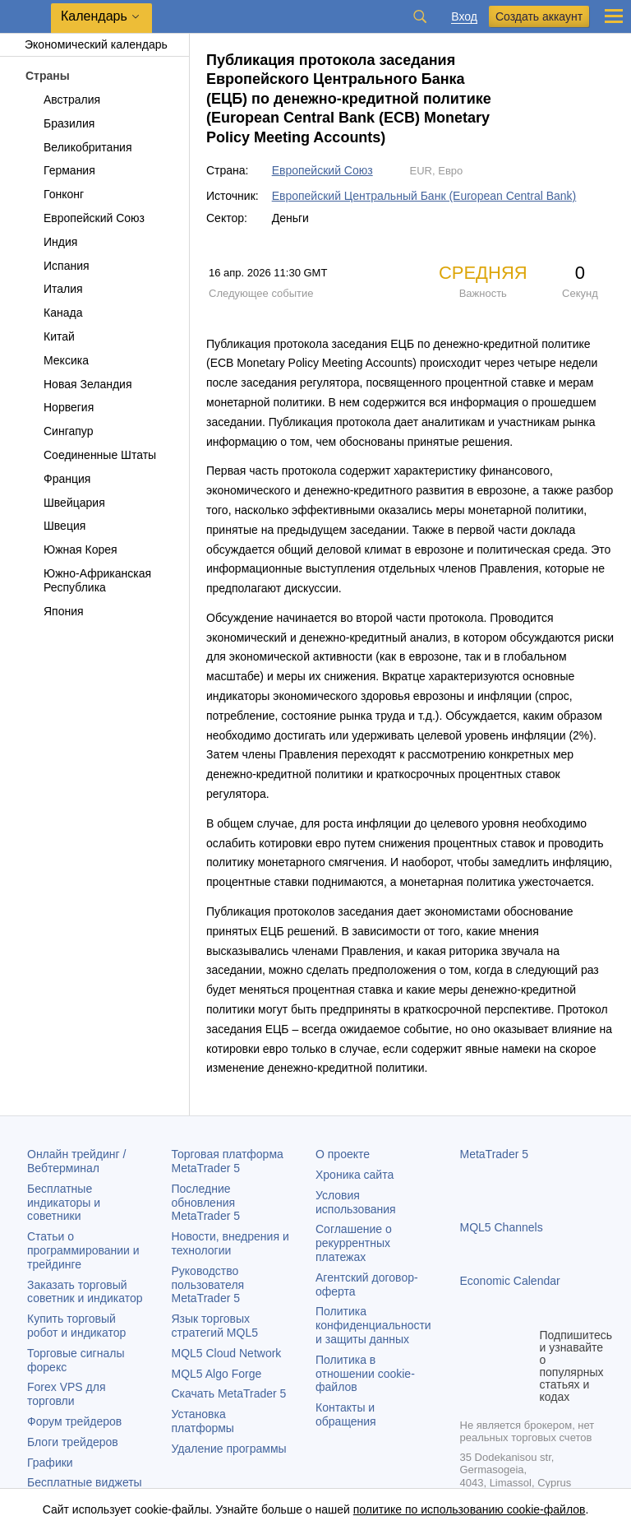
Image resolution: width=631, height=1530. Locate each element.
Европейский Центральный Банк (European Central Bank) (424, 195)
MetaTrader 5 (494, 1154)
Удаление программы (229, 1448)
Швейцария (65, 502)
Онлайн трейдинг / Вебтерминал (76, 1161)
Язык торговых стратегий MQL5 (215, 1325)
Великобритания (78, 147)
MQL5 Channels (501, 1227)
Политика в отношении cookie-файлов (365, 1373)
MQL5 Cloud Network (227, 1353)
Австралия (62, 99)
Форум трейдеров (74, 1421)
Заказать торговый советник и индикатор (85, 1291)
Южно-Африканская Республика (88, 580)
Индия (51, 241)
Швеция (55, 525)
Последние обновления (206, 1202)
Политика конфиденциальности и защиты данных (373, 1325)
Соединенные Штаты (90, 454)
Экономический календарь (88, 44)
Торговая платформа (227, 1161)
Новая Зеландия (78, 384)
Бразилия (59, 123)
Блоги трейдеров (72, 1442)
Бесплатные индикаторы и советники (63, 1202)
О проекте (343, 1154)
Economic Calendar (510, 1280)
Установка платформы (203, 1421)
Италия (54, 288)
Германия (60, 170)
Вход (464, 17)
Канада (53, 312)
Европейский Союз (85, 218)
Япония (54, 611)
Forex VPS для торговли (66, 1393)
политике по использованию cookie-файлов (469, 1509)
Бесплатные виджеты (84, 1482)
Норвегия (59, 407)
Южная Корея (71, 549)
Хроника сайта (355, 1174)
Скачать (229, 1393)
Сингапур (59, 431)
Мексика (57, 360)
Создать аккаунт (539, 16)
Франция (57, 478)
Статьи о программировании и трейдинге (83, 1250)
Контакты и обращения (346, 1414)
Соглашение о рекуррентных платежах (354, 1242)
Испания (57, 265)
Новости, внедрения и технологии (230, 1243)
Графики (50, 1462)
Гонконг (54, 194)
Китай (50, 336)
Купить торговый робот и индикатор (76, 1325)
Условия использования (356, 1202)
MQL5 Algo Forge (217, 1373)
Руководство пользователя (208, 1284)
